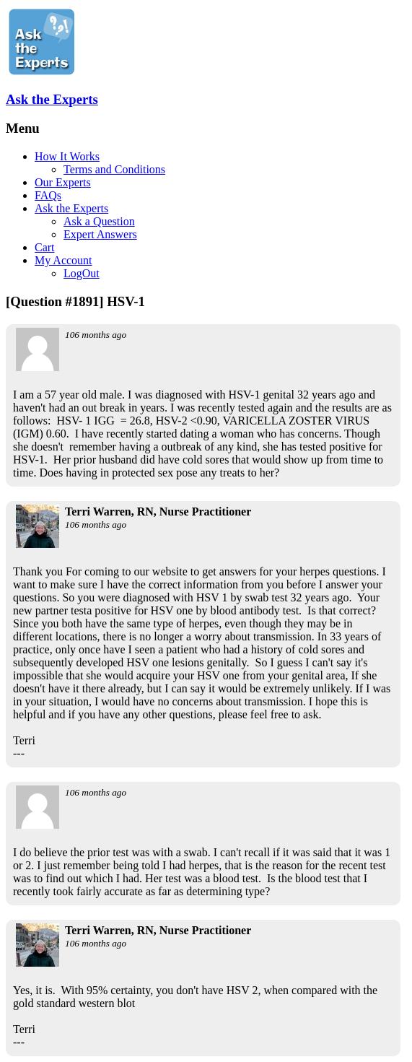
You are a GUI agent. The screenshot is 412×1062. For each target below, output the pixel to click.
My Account (63, 260)
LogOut (81, 273)
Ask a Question (99, 221)
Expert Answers (100, 234)
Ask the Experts (52, 99)
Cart (45, 247)
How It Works (67, 156)
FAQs (48, 195)
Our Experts (63, 182)
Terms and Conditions (114, 169)
